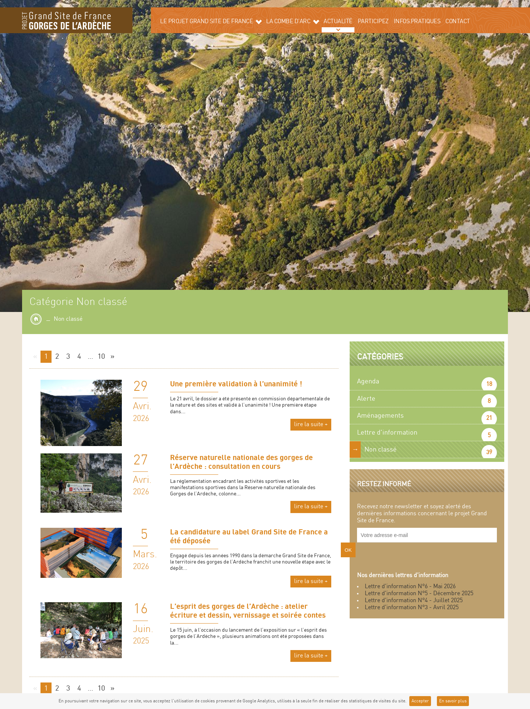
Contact (457, 21)
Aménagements (380, 415)
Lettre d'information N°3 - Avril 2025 (412, 607)
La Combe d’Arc (292, 21)
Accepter (420, 701)
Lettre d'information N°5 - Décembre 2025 (419, 593)
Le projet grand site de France (211, 21)
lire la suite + (311, 424)
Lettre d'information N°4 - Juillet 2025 (414, 600)
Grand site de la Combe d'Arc (66, 20)
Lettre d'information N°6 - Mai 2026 (410, 586)
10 (101, 357)
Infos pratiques (417, 21)
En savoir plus (453, 701)
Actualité (338, 21)
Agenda (368, 381)
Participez (373, 21)
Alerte (366, 398)
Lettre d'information (387, 432)
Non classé (380, 449)
